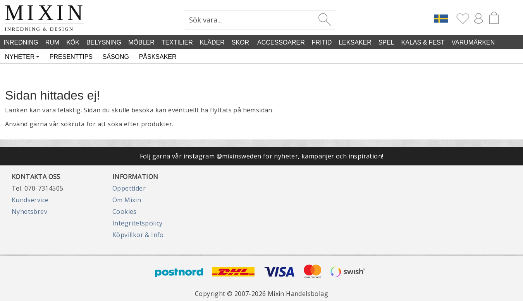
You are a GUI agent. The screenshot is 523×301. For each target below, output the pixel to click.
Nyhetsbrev (29, 211)
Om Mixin (126, 200)
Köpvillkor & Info (138, 234)
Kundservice (30, 200)
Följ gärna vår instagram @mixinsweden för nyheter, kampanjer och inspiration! (262, 156)
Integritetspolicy (137, 223)
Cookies (124, 211)
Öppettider (129, 188)
